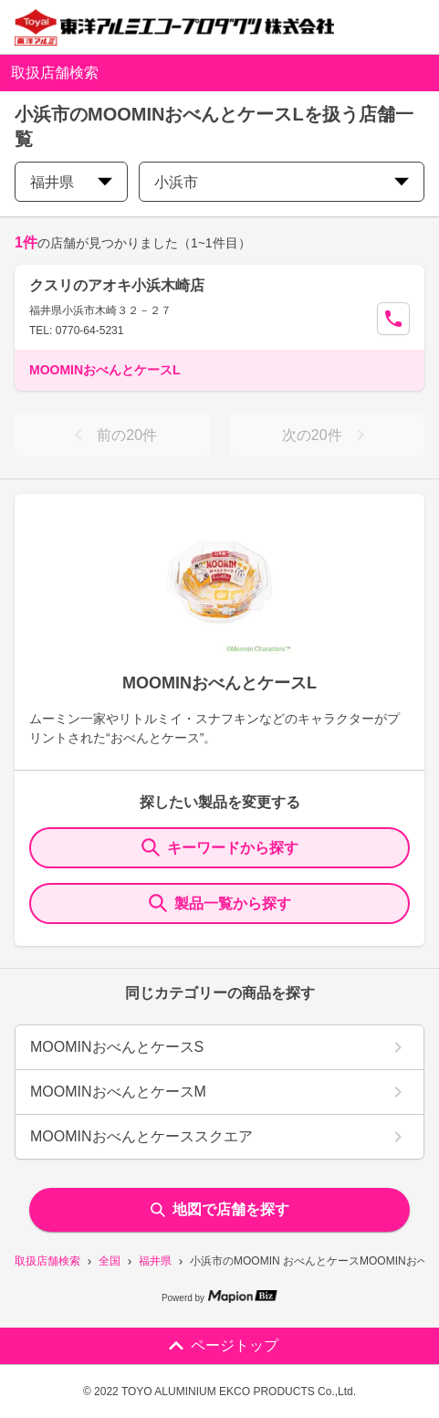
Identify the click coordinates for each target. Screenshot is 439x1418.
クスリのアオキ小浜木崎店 (116, 285)
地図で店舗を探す (220, 1209)
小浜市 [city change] (281, 182)
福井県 (155, 1261)
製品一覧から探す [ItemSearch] (220, 903)
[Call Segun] (393, 318)
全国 (109, 1261)
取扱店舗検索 (47, 1261)
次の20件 (326, 435)
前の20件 (112, 435)
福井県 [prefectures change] (71, 182)
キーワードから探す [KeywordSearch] (219, 847)
